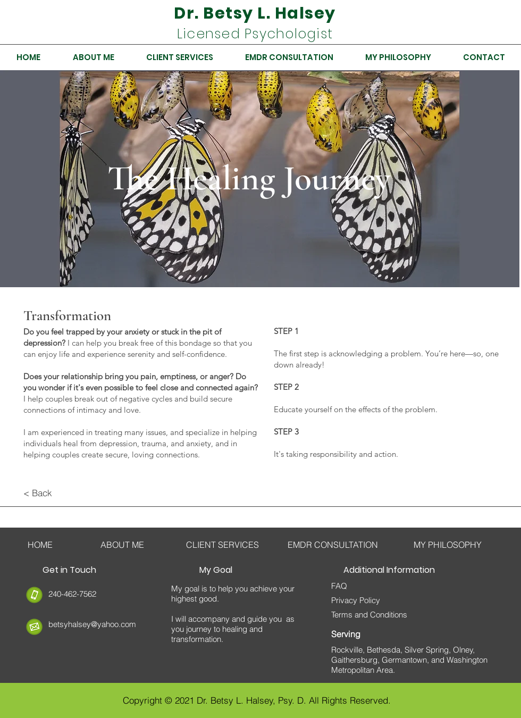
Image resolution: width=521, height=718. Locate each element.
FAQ (339, 586)
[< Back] (61, 493)
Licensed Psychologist (255, 33)
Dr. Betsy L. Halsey (255, 13)
